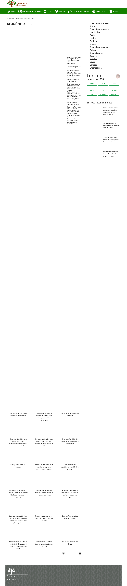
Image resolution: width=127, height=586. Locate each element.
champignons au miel (100, 47)
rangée (93, 56)
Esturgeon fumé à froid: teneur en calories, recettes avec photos (70, 441)
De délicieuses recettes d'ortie (70, 543)
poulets (93, 41)
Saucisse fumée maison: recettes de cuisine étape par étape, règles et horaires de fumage (44, 416)
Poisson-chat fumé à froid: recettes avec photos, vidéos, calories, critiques (44, 467)
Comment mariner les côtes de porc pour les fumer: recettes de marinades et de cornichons (44, 442)
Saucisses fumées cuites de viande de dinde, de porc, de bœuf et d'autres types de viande (18, 545)
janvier (92, 83)
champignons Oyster (99, 29)
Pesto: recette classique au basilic (20, 261)
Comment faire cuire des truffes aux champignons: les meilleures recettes (27, 296)
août (103, 90)
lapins (93, 38)
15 (76, 553)
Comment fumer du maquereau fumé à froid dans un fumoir (111, 125)
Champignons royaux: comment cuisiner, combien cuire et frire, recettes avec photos (30, 194)
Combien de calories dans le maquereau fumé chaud (18, 414)
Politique (11, 579)
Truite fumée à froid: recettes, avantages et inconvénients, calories (111, 139)
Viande (93, 44)
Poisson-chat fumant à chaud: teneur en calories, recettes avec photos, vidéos (69, 493)
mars (114, 83)
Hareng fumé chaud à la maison (18, 466)
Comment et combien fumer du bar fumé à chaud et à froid (110, 154)
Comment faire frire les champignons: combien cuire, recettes (30, 363)
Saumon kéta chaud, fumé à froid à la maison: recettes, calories (44, 518)
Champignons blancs (99, 23)
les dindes (95, 32)
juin (114, 87)
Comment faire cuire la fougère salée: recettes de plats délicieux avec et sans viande (28, 59)
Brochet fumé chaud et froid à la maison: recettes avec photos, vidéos (44, 492)
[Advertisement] (44, 40)
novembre (103, 94)
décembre (114, 94)
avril (92, 87)
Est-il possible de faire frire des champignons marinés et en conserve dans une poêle (29, 126)
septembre (114, 90)
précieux (94, 26)
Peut (103, 87)
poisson (93, 50)
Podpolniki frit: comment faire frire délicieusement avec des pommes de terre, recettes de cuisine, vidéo (29, 228)
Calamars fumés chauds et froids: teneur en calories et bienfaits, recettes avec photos (18, 493)
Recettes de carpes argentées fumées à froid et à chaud (70, 467)
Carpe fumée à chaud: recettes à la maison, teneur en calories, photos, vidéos (110, 111)
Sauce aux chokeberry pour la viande (20, 91)
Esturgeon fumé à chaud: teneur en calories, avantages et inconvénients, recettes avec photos (18, 442)
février (103, 83)
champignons (96, 53)
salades (93, 59)
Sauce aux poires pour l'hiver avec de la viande (24, 329)
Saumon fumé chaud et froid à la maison (70, 517)
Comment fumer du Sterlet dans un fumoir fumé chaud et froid (44, 544)
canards (93, 65)
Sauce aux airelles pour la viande (19, 159)
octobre (92, 94)
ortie (92, 35)
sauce (92, 62)
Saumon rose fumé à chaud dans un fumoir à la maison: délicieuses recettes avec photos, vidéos (18, 519)
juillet (92, 90)
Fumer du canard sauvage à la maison (70, 414)
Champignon (96, 68)
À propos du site (15, 576)
